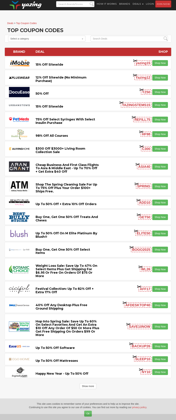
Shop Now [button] (160, 63)
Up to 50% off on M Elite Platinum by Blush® (66, 235)
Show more (88, 386)
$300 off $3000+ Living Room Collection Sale (60, 150)
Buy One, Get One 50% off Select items (63, 251)
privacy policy (139, 407)
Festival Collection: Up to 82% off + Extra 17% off (65, 290)
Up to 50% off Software (55, 348)
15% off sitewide (49, 64)
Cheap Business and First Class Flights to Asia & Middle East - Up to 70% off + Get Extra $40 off (67, 168)
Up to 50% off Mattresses (57, 361)
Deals (138, 6)
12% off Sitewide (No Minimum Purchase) (61, 79)
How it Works (107, 6)
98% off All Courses (52, 136)
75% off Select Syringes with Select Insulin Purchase (65, 121)
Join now (163, 7)
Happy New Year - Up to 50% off (62, 374)
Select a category (46, 38)
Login (150, 6)
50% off (42, 94)
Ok (88, 413)
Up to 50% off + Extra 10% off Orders (66, 204)
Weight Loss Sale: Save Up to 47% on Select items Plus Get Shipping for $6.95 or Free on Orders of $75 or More (66, 271)
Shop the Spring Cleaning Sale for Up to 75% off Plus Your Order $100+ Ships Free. (66, 188)
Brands (124, 6)
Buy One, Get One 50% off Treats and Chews (67, 218)
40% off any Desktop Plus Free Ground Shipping (61, 306)
